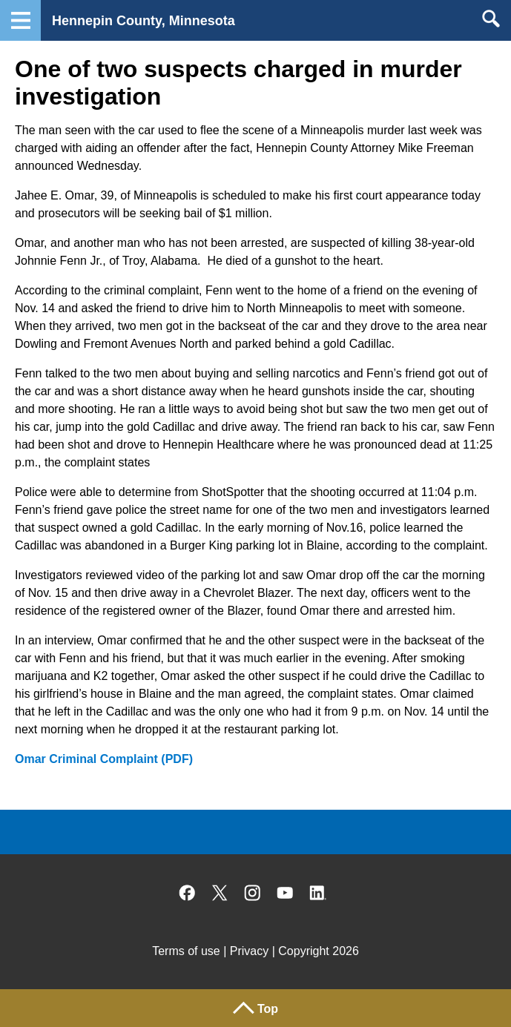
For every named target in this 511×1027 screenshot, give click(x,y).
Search (490, 18)
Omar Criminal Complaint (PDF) (104, 759)
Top (267, 1009)
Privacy (249, 951)
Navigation (20, 20)
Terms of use (186, 951)
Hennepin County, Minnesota (143, 20)
